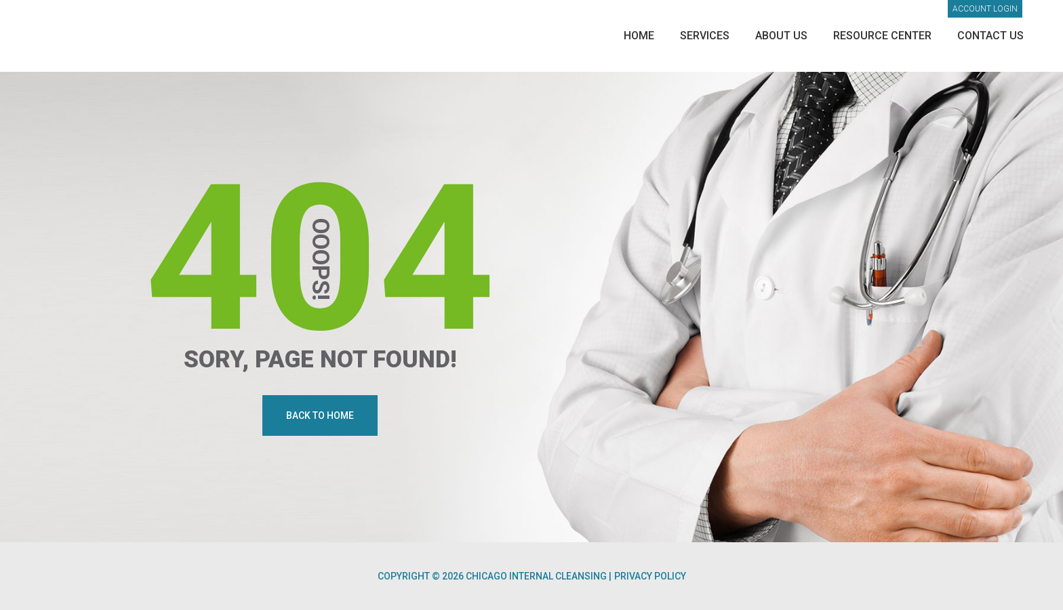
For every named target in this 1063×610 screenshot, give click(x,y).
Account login (985, 9)
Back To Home (320, 415)
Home (639, 35)
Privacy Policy (650, 576)
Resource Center (882, 35)
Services (704, 35)
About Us (781, 35)
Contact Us (990, 35)
